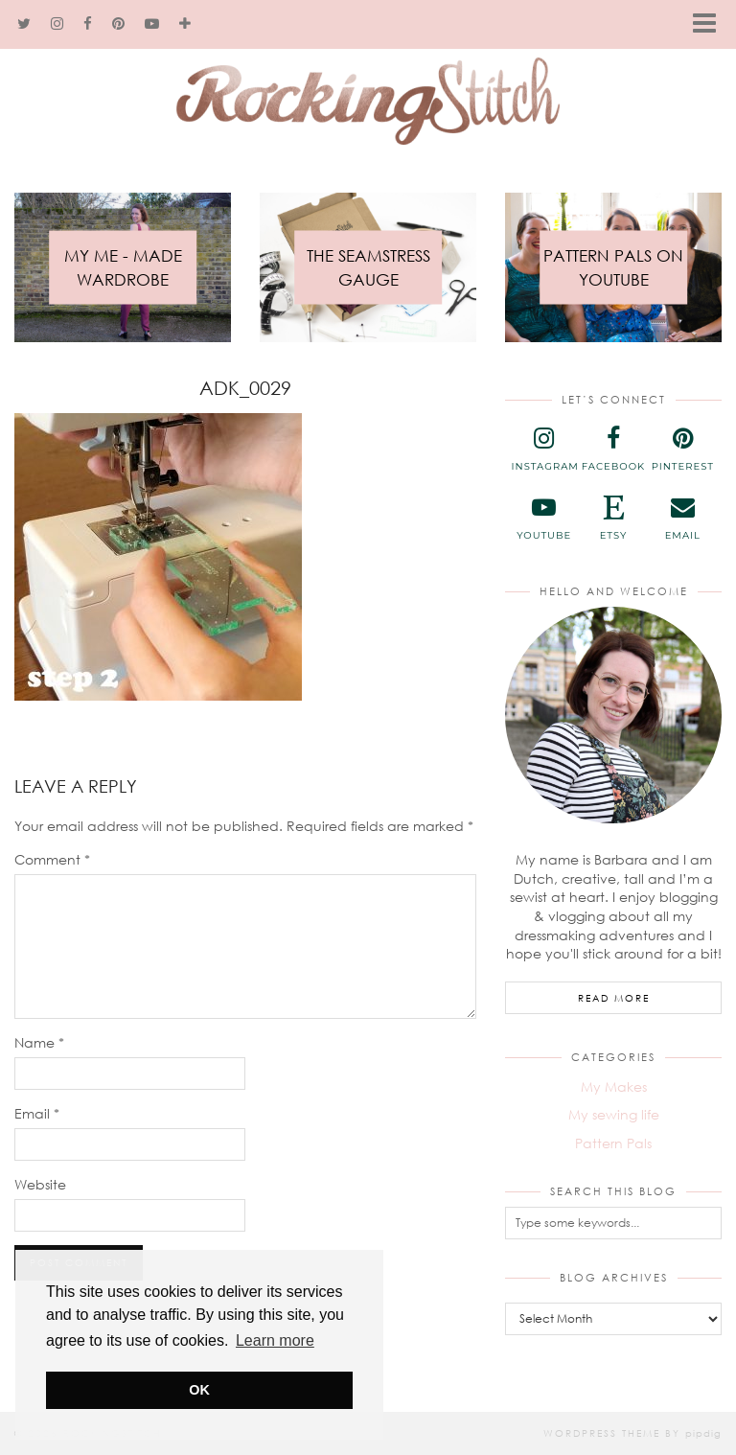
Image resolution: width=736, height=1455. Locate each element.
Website (40, 1184)
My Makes (614, 1086)
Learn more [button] (275, 1340)
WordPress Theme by (632, 1433)
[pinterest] (119, 24)
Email (36, 1113)
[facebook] (88, 24)
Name (39, 1042)
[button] (710, 24)
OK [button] (199, 1389)
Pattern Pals (613, 1143)
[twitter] (24, 24)
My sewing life (613, 1114)
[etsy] (613, 518)
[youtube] (152, 24)
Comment (52, 859)
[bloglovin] (185, 24)
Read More (614, 998)
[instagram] (57, 24)
